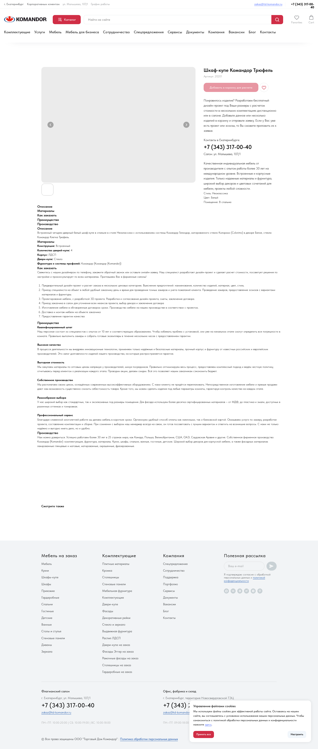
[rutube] (246, 591)
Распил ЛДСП (111, 638)
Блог (252, 32)
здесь (208, 724)
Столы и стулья (51, 631)
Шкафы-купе (49, 577)
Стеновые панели (53, 638)
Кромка (107, 570)
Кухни (45, 570)
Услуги (39, 32)
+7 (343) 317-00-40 (302, 5)
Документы (195, 32)
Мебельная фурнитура (117, 591)
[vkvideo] (239, 591)
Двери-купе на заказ (116, 645)
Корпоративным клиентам (43, 4)
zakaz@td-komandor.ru (268, 4)
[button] (296, 19)
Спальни (47, 604)
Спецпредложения (149, 32)
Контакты (268, 32)
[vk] (233, 591)
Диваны (46, 645)
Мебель (55, 32)
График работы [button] (100, 4)
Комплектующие (17, 32)
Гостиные (47, 611)
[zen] (253, 591)
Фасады (107, 611)
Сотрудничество (116, 32)
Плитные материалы (115, 564)
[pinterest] (259, 591)
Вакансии (237, 32)
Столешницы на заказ (116, 665)
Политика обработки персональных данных (149, 739)
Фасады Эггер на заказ (118, 651)
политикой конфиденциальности (244, 579)
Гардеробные (50, 597)
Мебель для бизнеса (82, 32)
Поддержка (170, 577)
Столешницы (110, 577)
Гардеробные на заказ (117, 672)
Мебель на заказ (59, 555)
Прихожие (48, 591)
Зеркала (46, 651)
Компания (216, 32)
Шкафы (46, 584)
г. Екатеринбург (14, 4)
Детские (46, 618)
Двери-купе (110, 604)
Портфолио (170, 584)
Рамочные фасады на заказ (120, 658)
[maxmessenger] (226, 591)
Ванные (46, 624)
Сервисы (175, 32)
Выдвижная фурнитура (117, 631)
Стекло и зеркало (113, 624)
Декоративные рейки (116, 618)
